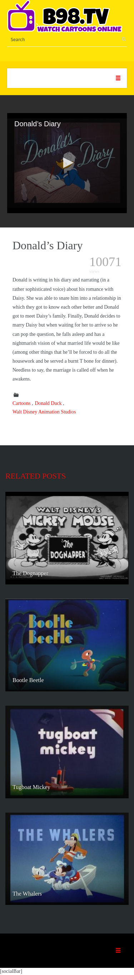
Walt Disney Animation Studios (44, 412)
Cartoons (22, 403)
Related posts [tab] (35, 475)
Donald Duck (48, 403)
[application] (67, 163)
